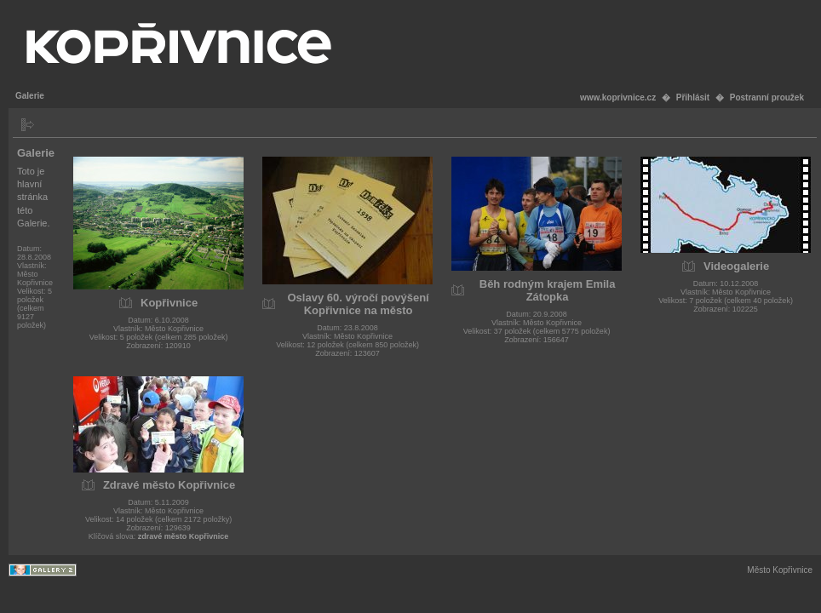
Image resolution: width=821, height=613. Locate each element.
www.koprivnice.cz (618, 97)
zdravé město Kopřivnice (183, 536)
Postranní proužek (767, 97)
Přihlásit (692, 97)
